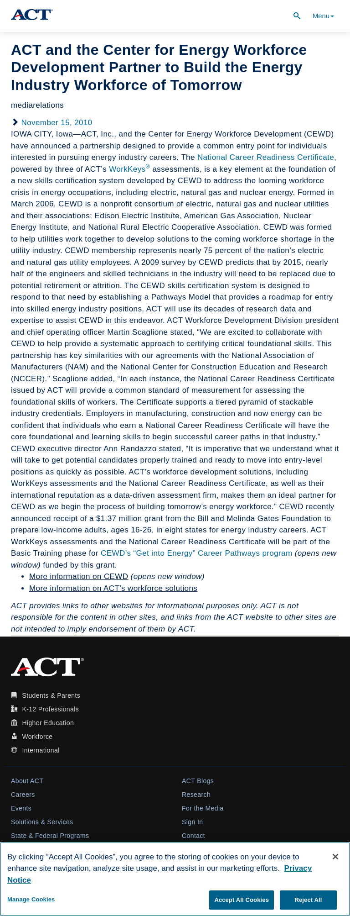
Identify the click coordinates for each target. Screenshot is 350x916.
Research (196, 794)
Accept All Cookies (241, 899)
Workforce (37, 736)
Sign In (192, 822)
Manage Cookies (31, 899)
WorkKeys (129, 169)
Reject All (308, 899)
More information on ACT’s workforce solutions (113, 588)
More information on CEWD (78, 576)
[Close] (335, 857)
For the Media (203, 808)
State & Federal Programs (50, 835)
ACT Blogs (198, 780)
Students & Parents (51, 695)
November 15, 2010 (57, 122)
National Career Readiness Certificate (265, 157)
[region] (175, 879)
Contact (193, 835)
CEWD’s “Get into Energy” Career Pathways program (196, 553)
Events (21, 808)
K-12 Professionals (50, 709)
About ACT (27, 780)
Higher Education (48, 722)
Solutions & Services (42, 822)
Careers (23, 794)
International (40, 750)
